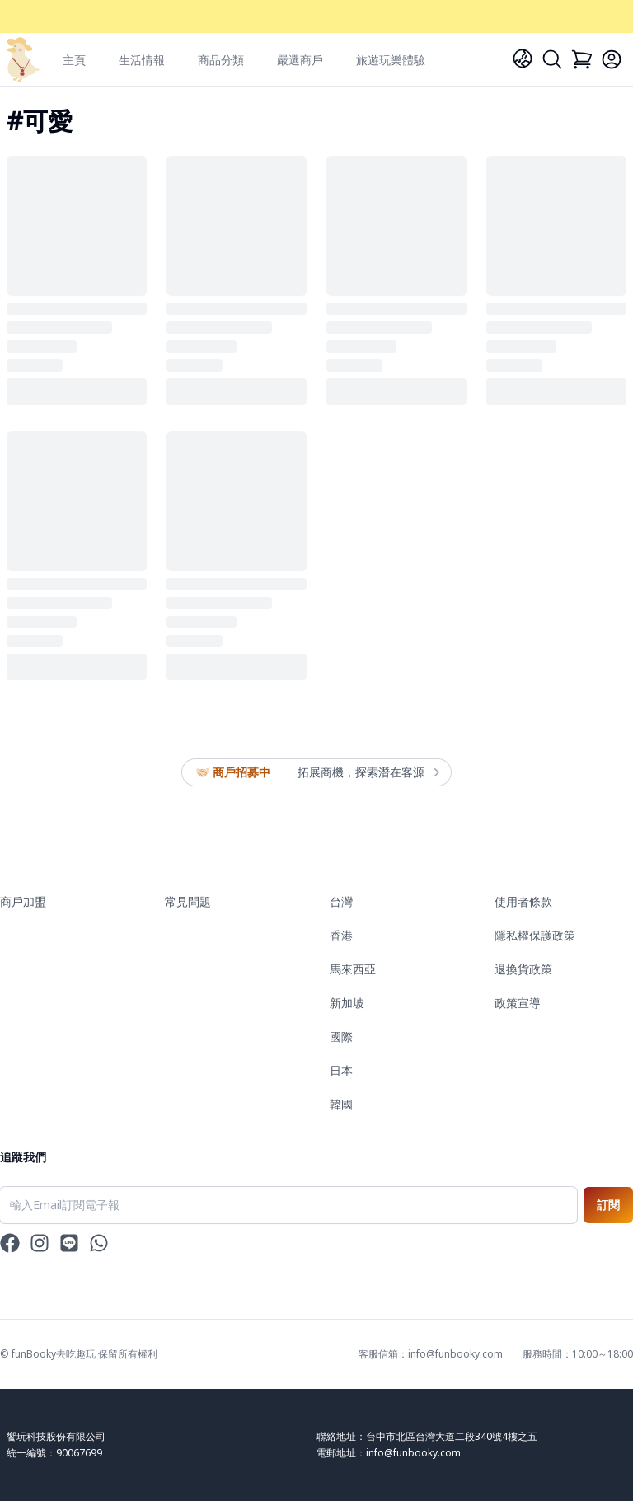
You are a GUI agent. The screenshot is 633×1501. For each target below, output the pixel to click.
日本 (341, 1070)
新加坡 (347, 1003)
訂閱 (608, 1205)
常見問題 (188, 901)
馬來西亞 (353, 969)
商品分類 (221, 60)
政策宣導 (518, 1003)
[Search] (552, 59)
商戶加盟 (23, 901)
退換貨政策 (523, 969)
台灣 (341, 901)
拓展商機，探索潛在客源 (368, 772)
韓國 (341, 1104)
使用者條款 (523, 901)
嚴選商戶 (300, 60)
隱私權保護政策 (535, 935)
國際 (341, 1036)
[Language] (522, 58)
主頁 (74, 60)
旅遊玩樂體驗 (390, 60)
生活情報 (142, 60)
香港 (341, 935)
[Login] (611, 59)
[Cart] (582, 59)
